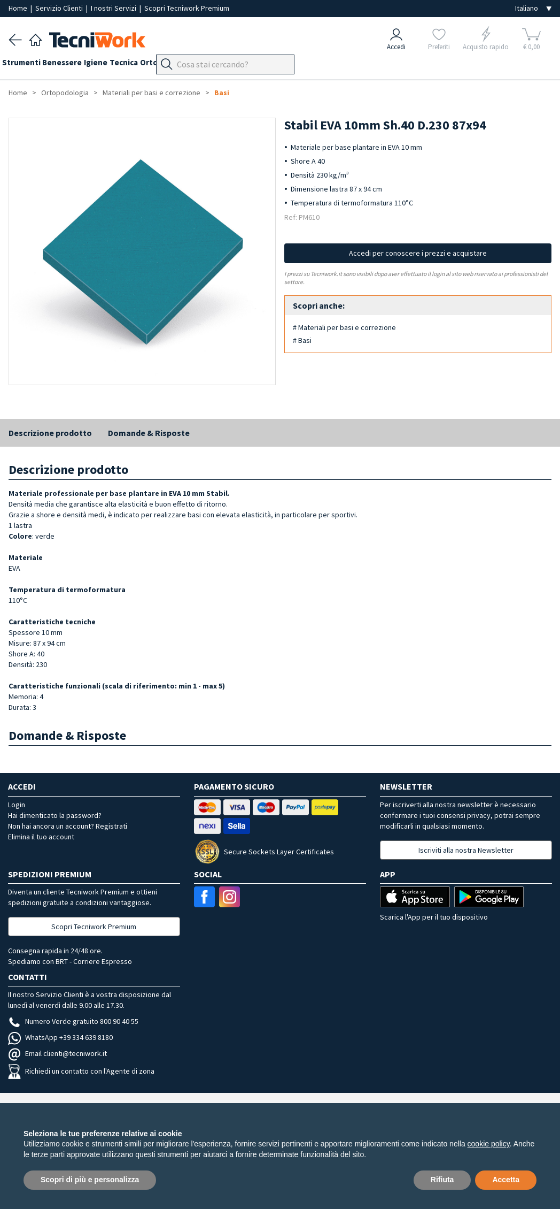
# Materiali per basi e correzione (344, 327)
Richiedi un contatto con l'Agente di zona (81, 1071)
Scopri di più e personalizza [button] (90, 1179)
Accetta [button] (505, 1179)
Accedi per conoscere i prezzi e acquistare (418, 253)
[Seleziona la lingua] (533, 8)
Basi (221, 92)
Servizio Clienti (59, 8)
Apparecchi (256, 65)
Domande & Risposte (149, 432)
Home (19, 8)
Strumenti (28, 65)
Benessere (75, 65)
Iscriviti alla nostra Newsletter (466, 850)
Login (16, 804)
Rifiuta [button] (442, 1179)
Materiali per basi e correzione (151, 92)
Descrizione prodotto (50, 432)
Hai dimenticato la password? (55, 815)
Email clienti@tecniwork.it (57, 1053)
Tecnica (150, 65)
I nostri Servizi (114, 8)
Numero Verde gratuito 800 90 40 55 (73, 1021)
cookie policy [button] (489, 1143)
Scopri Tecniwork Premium (186, 8)
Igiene (115, 65)
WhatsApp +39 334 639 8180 (60, 1037)
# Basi (302, 340)
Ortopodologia (200, 65)
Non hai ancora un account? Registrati (67, 826)
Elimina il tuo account (41, 836)
